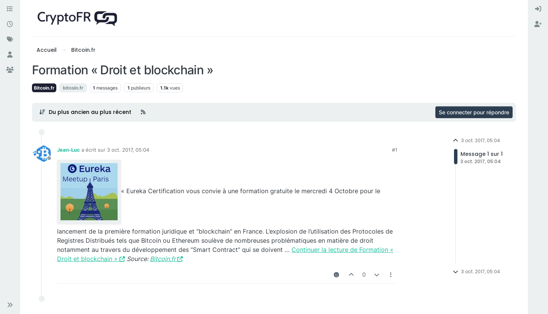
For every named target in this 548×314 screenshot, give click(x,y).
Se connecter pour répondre (474, 112)
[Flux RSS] (143, 112)
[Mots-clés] (10, 40)
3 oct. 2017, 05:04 (128, 150)
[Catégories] (10, 9)
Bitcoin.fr (44, 88)
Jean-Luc (68, 150)
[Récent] (10, 24)
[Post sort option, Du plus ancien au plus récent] (85, 112)
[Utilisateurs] (10, 55)
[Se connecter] (538, 9)
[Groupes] (10, 70)
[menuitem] (538, 9)
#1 (394, 150)
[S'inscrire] (538, 24)
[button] (10, 305)
